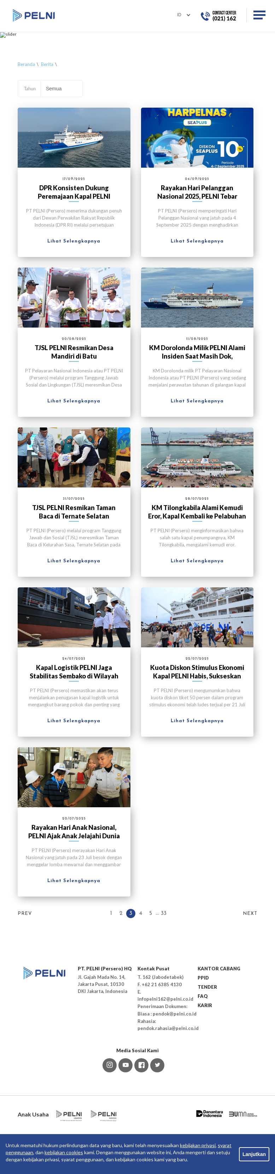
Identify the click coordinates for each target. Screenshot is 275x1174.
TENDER (207, 1036)
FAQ (203, 1045)
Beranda (26, 113)
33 (163, 963)
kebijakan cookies (64, 1152)
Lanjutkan (254, 1154)
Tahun (30, 137)
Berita (47, 113)
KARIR (205, 1055)
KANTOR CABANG (219, 1018)
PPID (203, 1027)
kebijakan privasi (198, 1145)
